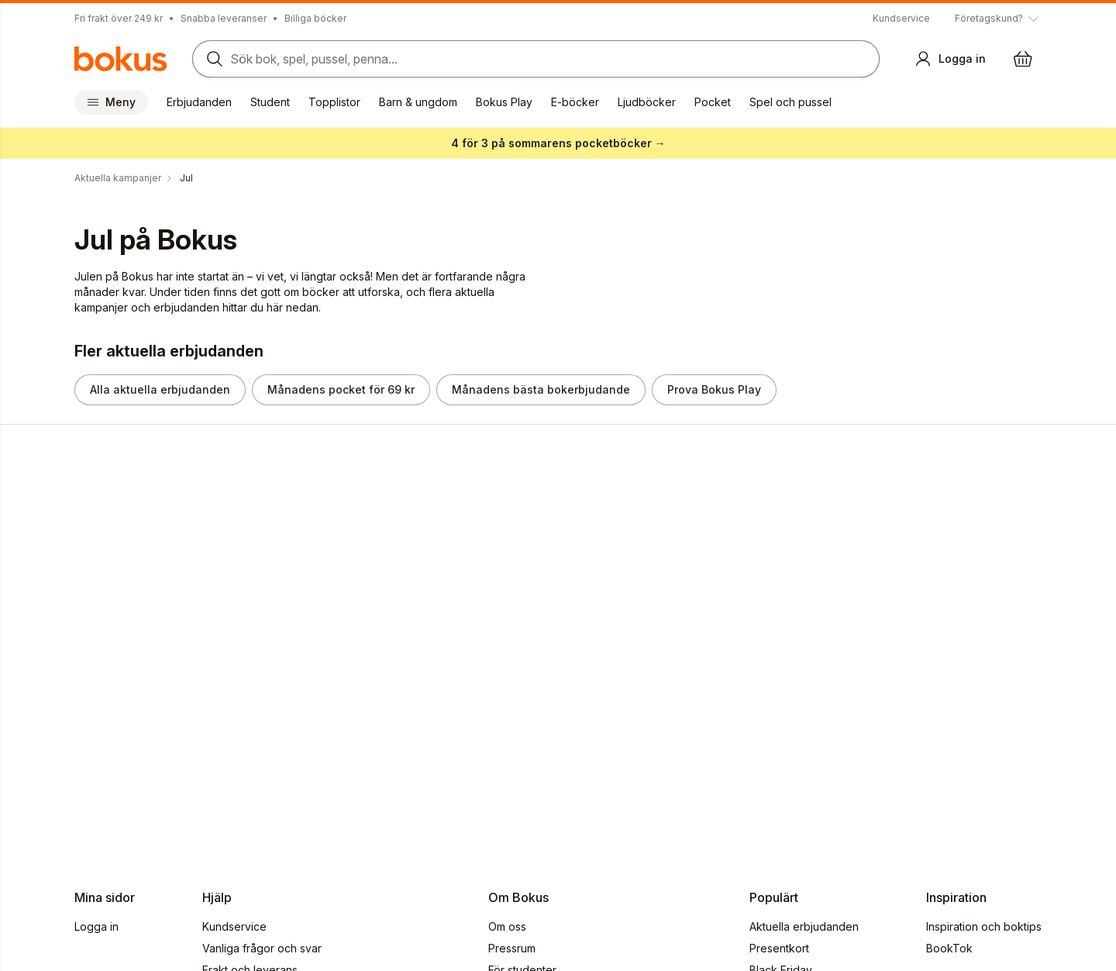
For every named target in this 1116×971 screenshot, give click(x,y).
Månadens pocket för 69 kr (341, 389)
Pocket (712, 101)
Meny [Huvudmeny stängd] (111, 101)
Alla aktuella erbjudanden (160, 389)
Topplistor (334, 101)
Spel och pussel (790, 101)
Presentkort (779, 948)
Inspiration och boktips (984, 926)
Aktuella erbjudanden (804, 926)
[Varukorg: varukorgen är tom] (1023, 58)
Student (270, 101)
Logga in (96, 926)
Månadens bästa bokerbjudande (541, 389)
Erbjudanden (199, 101)
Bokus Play (504, 101)
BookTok (949, 948)
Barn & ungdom (418, 101)
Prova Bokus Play (714, 389)
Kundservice (901, 18)
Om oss (507, 926)
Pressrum (512, 948)
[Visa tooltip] (998, 18)
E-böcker (575, 101)
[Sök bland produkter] (536, 58)
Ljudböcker (647, 101)
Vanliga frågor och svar (262, 948)
